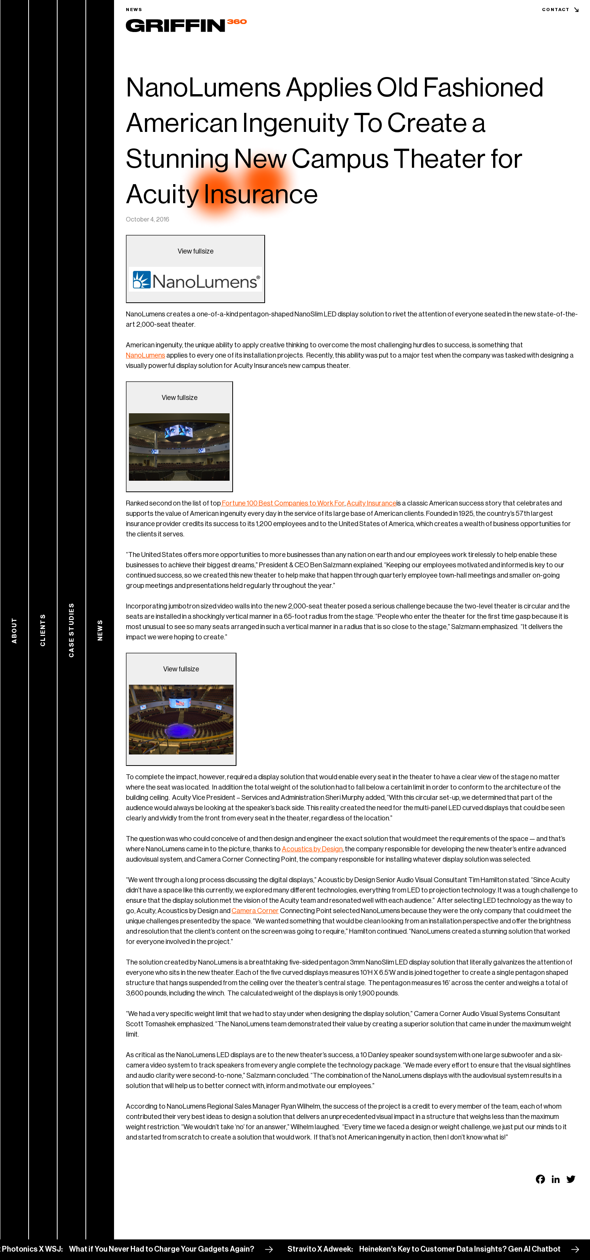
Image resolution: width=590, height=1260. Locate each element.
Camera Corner (255, 910)
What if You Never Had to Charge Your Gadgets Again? (167, 1249)
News (134, 9)
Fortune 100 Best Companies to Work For (282, 503)
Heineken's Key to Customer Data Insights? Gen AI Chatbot (465, 1249)
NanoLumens (145, 355)
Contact (556, 9)
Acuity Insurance (371, 503)
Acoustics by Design (312, 849)
